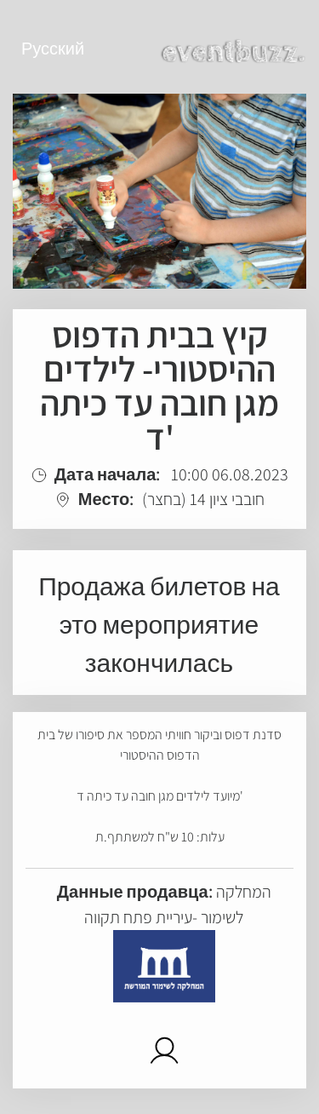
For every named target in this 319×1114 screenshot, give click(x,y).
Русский (52, 48)
